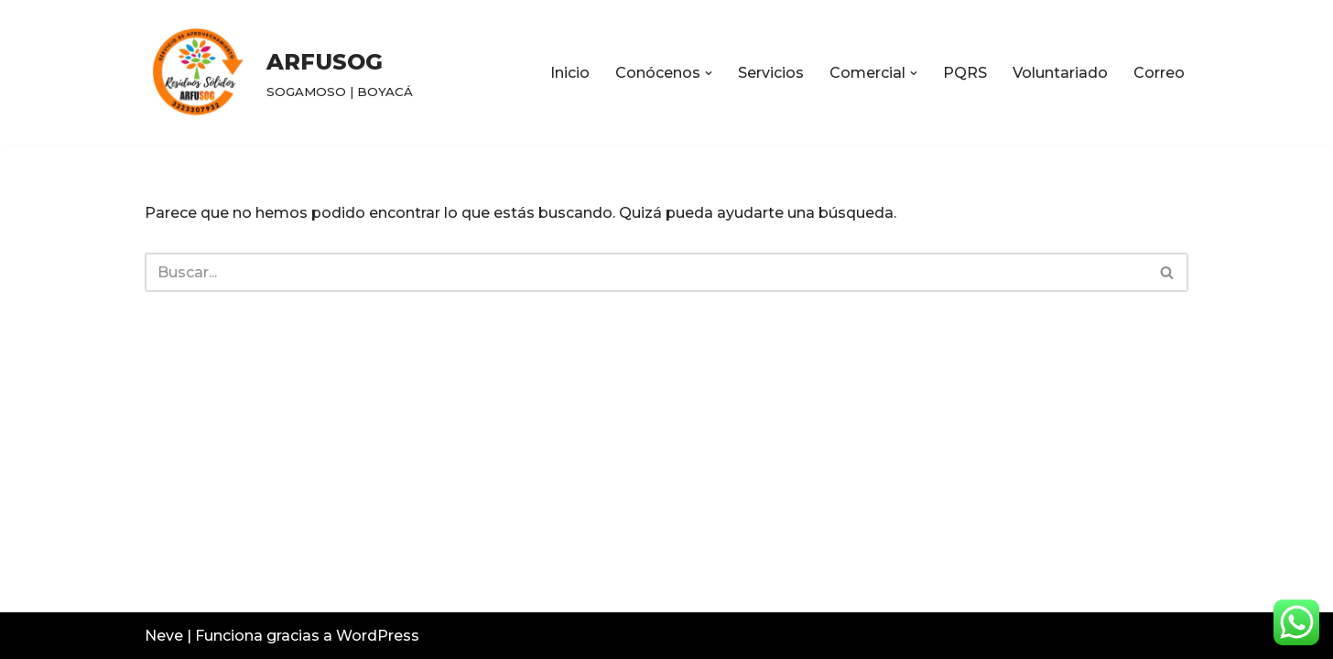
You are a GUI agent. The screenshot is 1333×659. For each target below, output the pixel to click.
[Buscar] (646, 272)
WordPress (377, 635)
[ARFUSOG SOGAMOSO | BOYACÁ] (279, 72)
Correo (1159, 72)
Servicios (771, 72)
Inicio (570, 72)
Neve (164, 635)
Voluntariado (1060, 72)
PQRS (965, 72)
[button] (708, 73)
